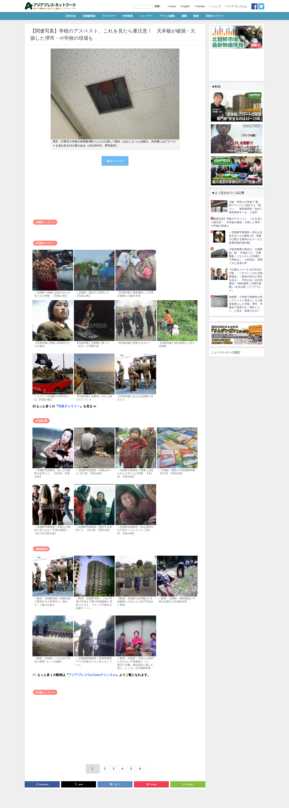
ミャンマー (145, 16)
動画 (196, 16)
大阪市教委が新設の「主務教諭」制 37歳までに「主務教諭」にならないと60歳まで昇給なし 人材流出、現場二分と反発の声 (245, 256)
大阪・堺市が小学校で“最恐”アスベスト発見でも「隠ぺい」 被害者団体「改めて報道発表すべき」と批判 (245, 207)
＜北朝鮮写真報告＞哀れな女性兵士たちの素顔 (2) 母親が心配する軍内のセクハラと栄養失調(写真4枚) (245, 237)
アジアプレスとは (236, 6)
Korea (172, 6)
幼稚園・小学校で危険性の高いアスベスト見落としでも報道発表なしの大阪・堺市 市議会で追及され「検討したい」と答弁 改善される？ (245, 304)
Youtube (200, 6)
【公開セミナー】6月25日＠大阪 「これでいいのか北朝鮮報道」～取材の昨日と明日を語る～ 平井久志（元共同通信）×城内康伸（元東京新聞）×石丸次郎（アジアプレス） (245, 280)
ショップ (215, 6)
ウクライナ (108, 16)
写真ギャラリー (215, 16)
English (185, 6)
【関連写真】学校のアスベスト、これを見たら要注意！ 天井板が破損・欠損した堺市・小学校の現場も (236, 222)
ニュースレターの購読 (225, 352)
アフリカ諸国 (167, 16)
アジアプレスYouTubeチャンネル (92, 674)
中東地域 (127, 16)
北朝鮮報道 (89, 16)
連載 (184, 16)
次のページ (115, 160)
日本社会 (70, 16)
